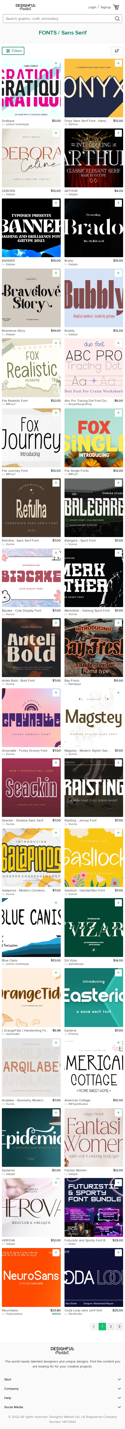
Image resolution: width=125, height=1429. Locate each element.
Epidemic (8, 1170)
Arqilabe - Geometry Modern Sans (27, 1100)
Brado (69, 261)
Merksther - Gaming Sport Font (87, 611)
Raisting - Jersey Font (80, 820)
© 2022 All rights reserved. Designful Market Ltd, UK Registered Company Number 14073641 (62, 1419)
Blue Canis (9, 960)
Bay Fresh (72, 681)
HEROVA (8, 1240)
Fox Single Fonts (77, 471)
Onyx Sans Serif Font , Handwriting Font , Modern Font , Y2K (89, 121)
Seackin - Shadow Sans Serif (22, 820)
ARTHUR (71, 191)
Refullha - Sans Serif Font (20, 540)
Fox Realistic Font (15, 401)
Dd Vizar (71, 960)
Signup (106, 7)
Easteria (70, 1030)
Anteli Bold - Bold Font (18, 681)
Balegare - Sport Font (80, 540)
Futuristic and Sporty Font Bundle (89, 1240)
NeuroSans (10, 1310)
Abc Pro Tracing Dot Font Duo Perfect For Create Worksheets (90, 401)
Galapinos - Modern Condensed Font (27, 890)
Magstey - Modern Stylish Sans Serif (90, 751)
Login (92, 7)
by (15, 124)
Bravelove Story (13, 331)
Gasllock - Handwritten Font (85, 890)
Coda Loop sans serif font (83, 1310)
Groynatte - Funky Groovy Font (24, 751)
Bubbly (70, 331)
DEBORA (8, 191)
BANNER (8, 261)
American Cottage (78, 1100)
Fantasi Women (76, 1170)
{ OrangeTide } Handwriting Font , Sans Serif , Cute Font (27, 1030)
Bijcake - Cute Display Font (21, 611)
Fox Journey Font (15, 471)
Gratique (8, 121)
